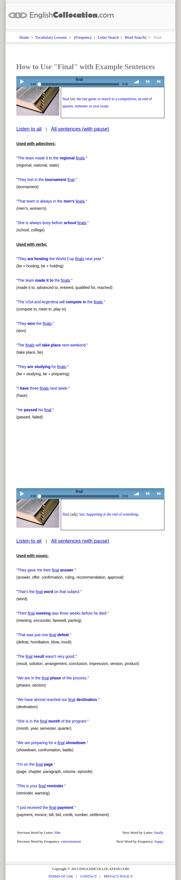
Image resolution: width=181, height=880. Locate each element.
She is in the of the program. (52, 721)
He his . (35, 410)
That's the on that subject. (49, 591)
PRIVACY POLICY (118, 876)
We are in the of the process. (53, 678)
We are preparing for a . (52, 743)
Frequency (83, 37)
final (65, 99)
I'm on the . (36, 764)
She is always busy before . (52, 223)
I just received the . (46, 807)
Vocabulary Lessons (51, 37)
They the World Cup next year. (60, 259)
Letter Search (108, 37)
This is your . (41, 786)
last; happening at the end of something (108, 514)
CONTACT (88, 876)
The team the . (44, 280)
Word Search (135, 37)
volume (136, 81)
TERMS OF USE (60, 876)
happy (159, 841)
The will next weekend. (52, 345)
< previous (147, 81)
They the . (35, 323)
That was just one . (44, 635)
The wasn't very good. (46, 656)
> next (159, 81)
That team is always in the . (52, 201)
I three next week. (43, 388)
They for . (42, 366)
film (57, 832)
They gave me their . (46, 570)
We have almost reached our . (58, 699)
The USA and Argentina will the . (61, 302)
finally (159, 832)
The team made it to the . (52, 158)
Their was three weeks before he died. (62, 613)
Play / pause (21, 81)
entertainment (71, 841)
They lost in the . (46, 179)
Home (24, 37)
